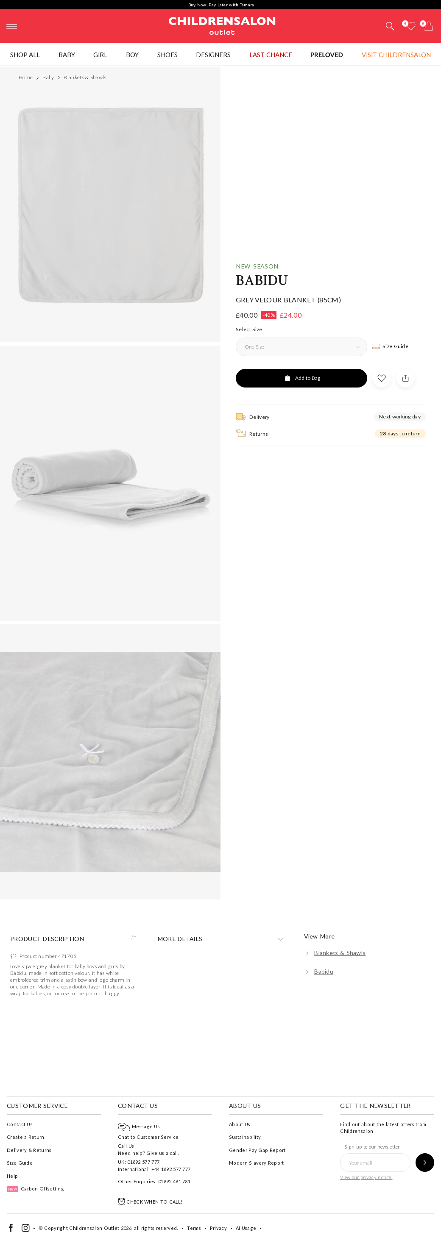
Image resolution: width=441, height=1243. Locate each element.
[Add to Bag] (301, 679)
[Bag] (429, 26)
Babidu (262, 582)
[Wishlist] (411, 26)
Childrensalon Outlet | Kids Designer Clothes (222, 25)
